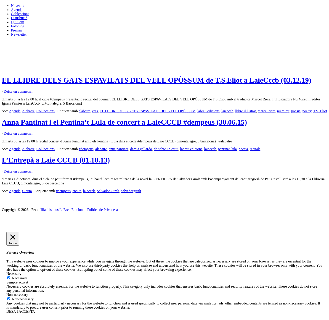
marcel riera (266, 111)
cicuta (76, 191)
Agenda (16, 10)
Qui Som (17, 22)
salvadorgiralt (131, 191)
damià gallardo (141, 149)
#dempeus (86, 149)
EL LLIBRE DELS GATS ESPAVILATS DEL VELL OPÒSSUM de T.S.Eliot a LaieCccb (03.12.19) (156, 80)
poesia (296, 111)
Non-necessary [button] (17, 294)
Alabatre (28, 111)
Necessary (19, 278)
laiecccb (227, 111)
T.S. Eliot (320, 111)
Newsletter (19, 34)
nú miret (283, 111)
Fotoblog (17, 26)
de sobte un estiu (166, 149)
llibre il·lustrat (245, 111)
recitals (255, 149)
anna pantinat (118, 149)
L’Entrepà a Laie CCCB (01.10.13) (56, 160)
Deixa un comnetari (18, 91)
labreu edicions (208, 111)
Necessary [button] (13, 273)
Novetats (17, 6)
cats (95, 111)
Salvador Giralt (108, 191)
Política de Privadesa (102, 210)
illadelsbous (49, 210)
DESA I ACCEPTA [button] (20, 311)
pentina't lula (227, 149)
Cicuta (27, 191)
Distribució (19, 18)
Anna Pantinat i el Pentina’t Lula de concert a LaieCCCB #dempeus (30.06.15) (124, 122)
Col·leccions (20, 14)
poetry (306, 111)
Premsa (16, 30)
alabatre (84, 111)
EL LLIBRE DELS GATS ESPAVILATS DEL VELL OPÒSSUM (148, 111)
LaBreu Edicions (71, 210)
